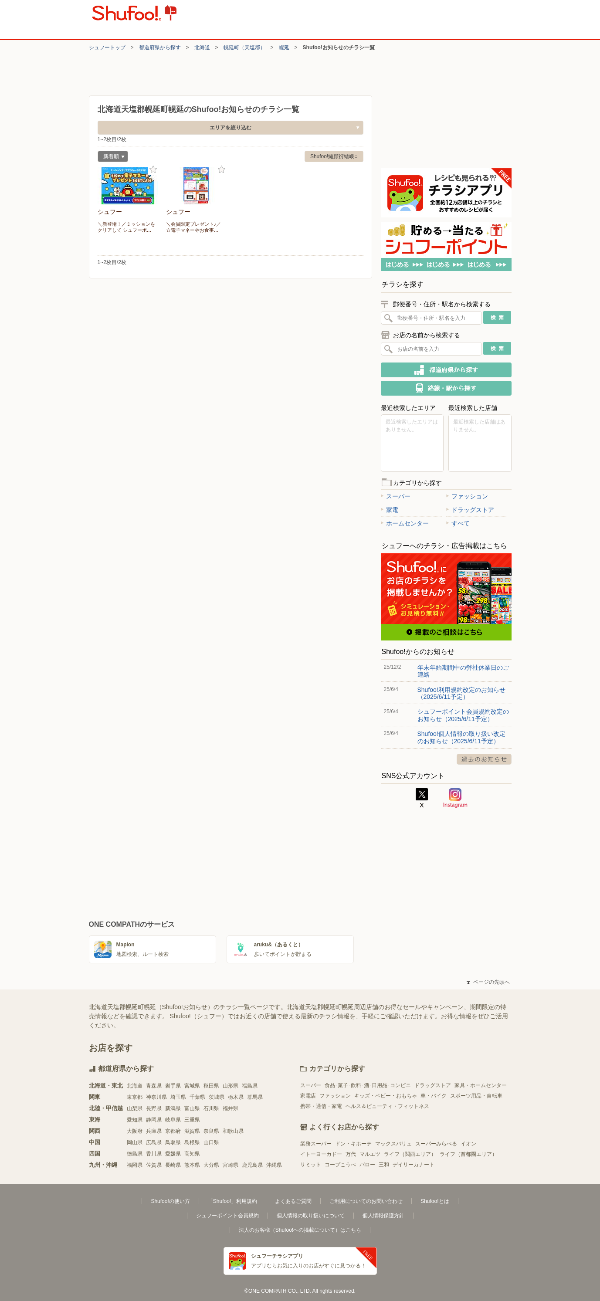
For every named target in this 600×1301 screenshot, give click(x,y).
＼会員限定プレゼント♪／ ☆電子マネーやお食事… (193, 227)
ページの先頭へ (488, 982)
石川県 (211, 1108)
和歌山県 (233, 1131)
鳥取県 (173, 1142)
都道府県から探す (160, 47)
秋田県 (211, 1086)
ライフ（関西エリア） (410, 1154)
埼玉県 (178, 1097)
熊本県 (192, 1165)
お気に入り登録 (153, 169)
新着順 (111, 157)
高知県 (192, 1154)
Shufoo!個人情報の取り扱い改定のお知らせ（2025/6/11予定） (461, 737)
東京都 (134, 1097)
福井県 (230, 1108)
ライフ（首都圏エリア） (468, 1154)
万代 (351, 1154)
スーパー (395, 496)
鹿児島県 (252, 1165)
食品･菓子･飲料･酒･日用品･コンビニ (368, 1085)
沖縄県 (274, 1165)
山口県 (211, 1142)
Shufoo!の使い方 (170, 1201)
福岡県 (134, 1165)
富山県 (192, 1108)
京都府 (173, 1131)
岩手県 (173, 1086)
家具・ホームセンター (480, 1085)
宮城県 (192, 1086)
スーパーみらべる (436, 1144)
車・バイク (433, 1096)
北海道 (202, 47)
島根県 (192, 1142)
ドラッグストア (470, 509)
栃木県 (236, 1097)
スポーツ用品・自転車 (476, 1096)
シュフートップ (107, 47)
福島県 (250, 1086)
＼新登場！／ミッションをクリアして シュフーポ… (126, 227)
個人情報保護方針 (383, 1216)
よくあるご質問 (293, 1201)
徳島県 (134, 1154)
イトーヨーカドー (321, 1154)
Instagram (455, 798)
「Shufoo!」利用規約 (232, 1201)
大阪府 (134, 1131)
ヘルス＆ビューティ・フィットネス (387, 1106)
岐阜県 (173, 1120)
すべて (458, 523)
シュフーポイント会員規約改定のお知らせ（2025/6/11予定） (463, 715)
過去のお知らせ (484, 759)
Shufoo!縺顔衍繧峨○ (334, 156)
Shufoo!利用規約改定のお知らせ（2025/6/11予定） (461, 693)
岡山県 (134, 1142)
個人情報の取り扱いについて (311, 1216)
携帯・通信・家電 (321, 1106)
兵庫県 (154, 1131)
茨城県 (216, 1097)
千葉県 (197, 1097)
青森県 (154, 1086)
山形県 (230, 1086)
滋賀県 (192, 1131)
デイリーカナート (413, 1165)
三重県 (192, 1120)
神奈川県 (156, 1097)
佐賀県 (154, 1165)
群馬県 (255, 1097)
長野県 (154, 1108)
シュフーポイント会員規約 (227, 1216)
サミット (310, 1165)
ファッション (467, 496)
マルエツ (369, 1154)
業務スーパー (316, 1144)
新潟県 (173, 1108)
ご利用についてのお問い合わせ (366, 1201)
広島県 (154, 1142)
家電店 (308, 1096)
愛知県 (134, 1120)
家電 (389, 509)
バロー (367, 1165)
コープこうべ (340, 1165)
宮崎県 (230, 1165)
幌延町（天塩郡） (244, 47)
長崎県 (173, 1165)
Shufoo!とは (434, 1201)
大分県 (211, 1165)
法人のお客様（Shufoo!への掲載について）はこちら (300, 1230)
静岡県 (154, 1120)
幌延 (284, 47)
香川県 (154, 1154)
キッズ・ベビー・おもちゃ (385, 1096)
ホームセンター (405, 523)
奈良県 (211, 1131)
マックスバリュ (393, 1144)
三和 (384, 1165)
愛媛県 (173, 1154)
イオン (468, 1144)
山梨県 (134, 1108)
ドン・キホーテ (353, 1144)
